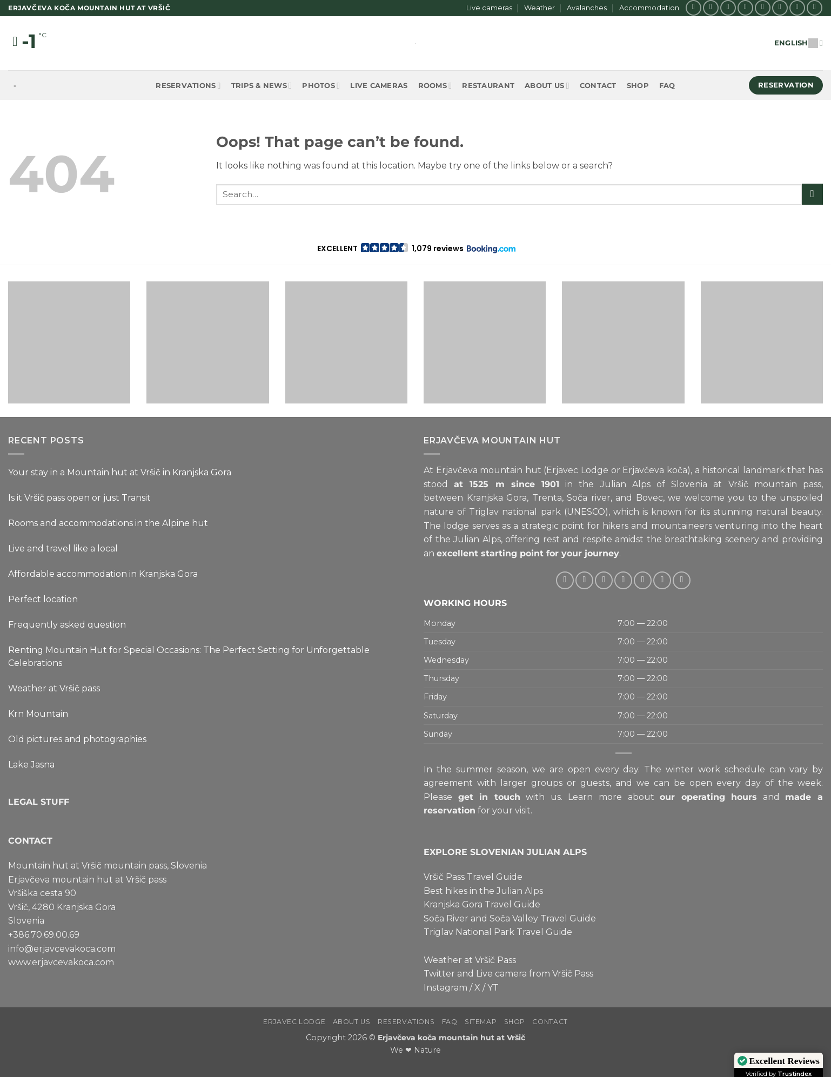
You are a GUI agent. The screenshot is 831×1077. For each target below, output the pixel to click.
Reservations (188, 85)
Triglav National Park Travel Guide (498, 932)
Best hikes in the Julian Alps (483, 890)
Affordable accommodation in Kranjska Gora (103, 574)
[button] (416, 248)
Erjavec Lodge (294, 1022)
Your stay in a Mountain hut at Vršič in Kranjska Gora (119, 472)
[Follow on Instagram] (711, 8)
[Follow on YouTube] (814, 8)
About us (547, 85)
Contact (598, 86)
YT (493, 987)
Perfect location (43, 599)
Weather (539, 8)
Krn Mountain (38, 714)
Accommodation (649, 8)
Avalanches (587, 8)
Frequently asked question (67, 625)
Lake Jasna (31, 764)
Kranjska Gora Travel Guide (482, 904)
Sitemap (481, 1022)
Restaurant (488, 86)
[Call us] (780, 8)
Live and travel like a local (63, 548)
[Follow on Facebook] (693, 8)
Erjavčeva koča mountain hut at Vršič (451, 1037)
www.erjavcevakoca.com (61, 962)
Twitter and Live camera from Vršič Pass (508, 973)
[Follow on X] (728, 8)
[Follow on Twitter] (745, 8)
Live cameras (489, 8)
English (798, 43)
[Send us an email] (762, 8)
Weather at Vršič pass (54, 688)
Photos (321, 85)
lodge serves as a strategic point (514, 525)
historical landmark (743, 470)
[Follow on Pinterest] (797, 8)
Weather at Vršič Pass (470, 959)
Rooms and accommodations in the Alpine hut (108, 523)
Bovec (649, 498)
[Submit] (812, 194)
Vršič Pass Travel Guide (473, 877)
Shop (638, 86)
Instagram (445, 987)
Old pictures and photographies (77, 739)
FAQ (667, 86)
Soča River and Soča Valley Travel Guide (510, 918)
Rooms (435, 85)
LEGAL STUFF (38, 801)
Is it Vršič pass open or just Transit (79, 498)
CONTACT (30, 840)
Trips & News (261, 85)
